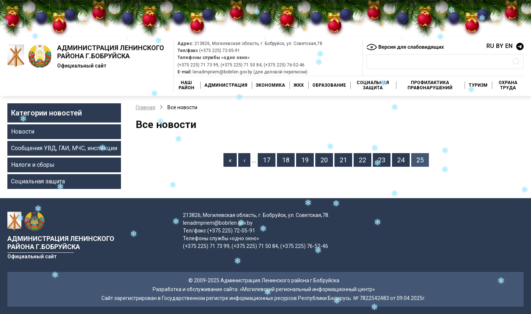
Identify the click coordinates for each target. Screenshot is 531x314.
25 (422, 159)
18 (288, 159)
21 (346, 159)
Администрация (225, 85)
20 (326, 159)
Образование (329, 85)
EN (509, 45)
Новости (22, 131)
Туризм (478, 85)
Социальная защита (373, 85)
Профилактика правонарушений (429, 85)
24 (403, 159)
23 (384, 159)
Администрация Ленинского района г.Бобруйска (110, 52)
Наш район (186, 85)
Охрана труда (508, 85)
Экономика (270, 85)
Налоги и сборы (33, 164)
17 (269, 159)
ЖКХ (299, 85)
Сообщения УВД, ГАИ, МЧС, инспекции (64, 148)
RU (490, 45)
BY (499, 45)
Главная (145, 107)
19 (307, 159)
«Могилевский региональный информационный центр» (307, 289)
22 (365, 159)
